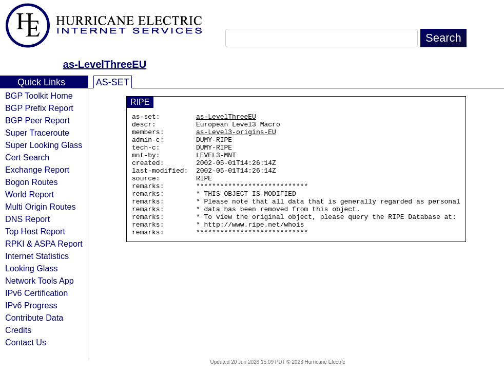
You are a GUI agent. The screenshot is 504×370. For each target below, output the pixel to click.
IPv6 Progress (31, 305)
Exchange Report (37, 169)
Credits (18, 330)
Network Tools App (39, 280)
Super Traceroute (37, 132)
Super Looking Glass (43, 145)
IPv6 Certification (36, 293)
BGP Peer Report (37, 120)
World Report (29, 194)
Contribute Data (34, 317)
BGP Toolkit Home (39, 95)
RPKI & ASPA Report (44, 243)
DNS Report (27, 219)
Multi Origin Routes (40, 206)
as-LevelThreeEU (104, 64)
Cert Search (27, 157)
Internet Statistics (37, 256)
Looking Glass (31, 268)
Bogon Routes (31, 182)
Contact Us (25, 342)
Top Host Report (35, 231)
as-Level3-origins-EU (236, 136)
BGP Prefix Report (39, 108)
